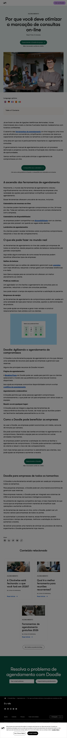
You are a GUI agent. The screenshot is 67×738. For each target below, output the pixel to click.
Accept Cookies (32, 736)
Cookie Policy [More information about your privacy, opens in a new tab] (55, 732)
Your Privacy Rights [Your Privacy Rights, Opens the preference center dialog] (19, 736)
